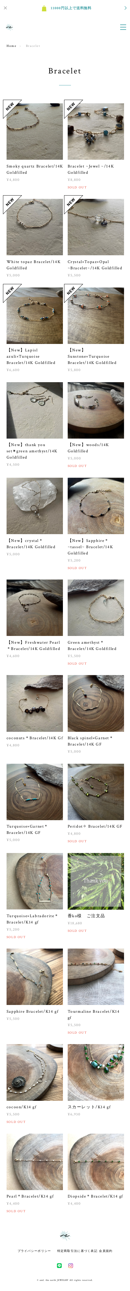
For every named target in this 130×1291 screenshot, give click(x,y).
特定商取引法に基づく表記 (77, 1250)
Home (11, 46)
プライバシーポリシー (34, 1250)
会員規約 (105, 1250)
